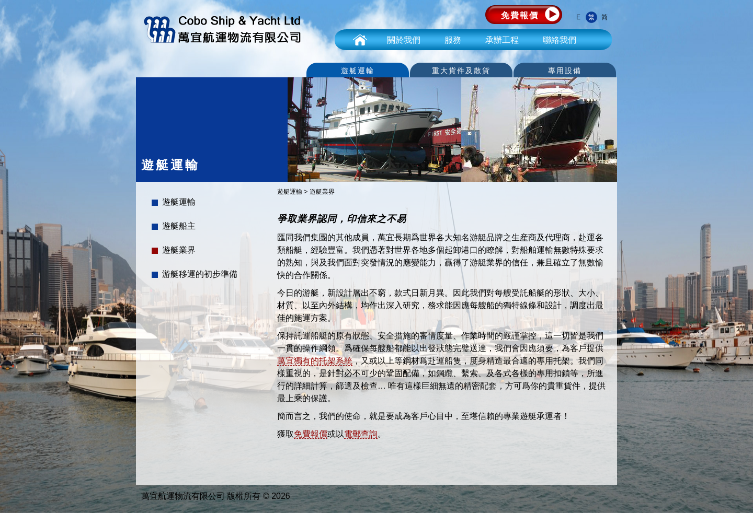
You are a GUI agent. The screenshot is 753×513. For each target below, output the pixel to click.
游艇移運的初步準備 (199, 274)
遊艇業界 (179, 250)
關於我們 (403, 40)
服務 (452, 40)
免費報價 (520, 15)
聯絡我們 (559, 40)
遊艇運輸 (357, 70)
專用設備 (564, 70)
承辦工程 (502, 40)
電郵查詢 (361, 433)
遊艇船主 (179, 225)
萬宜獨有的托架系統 (314, 360)
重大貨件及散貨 (461, 70)
